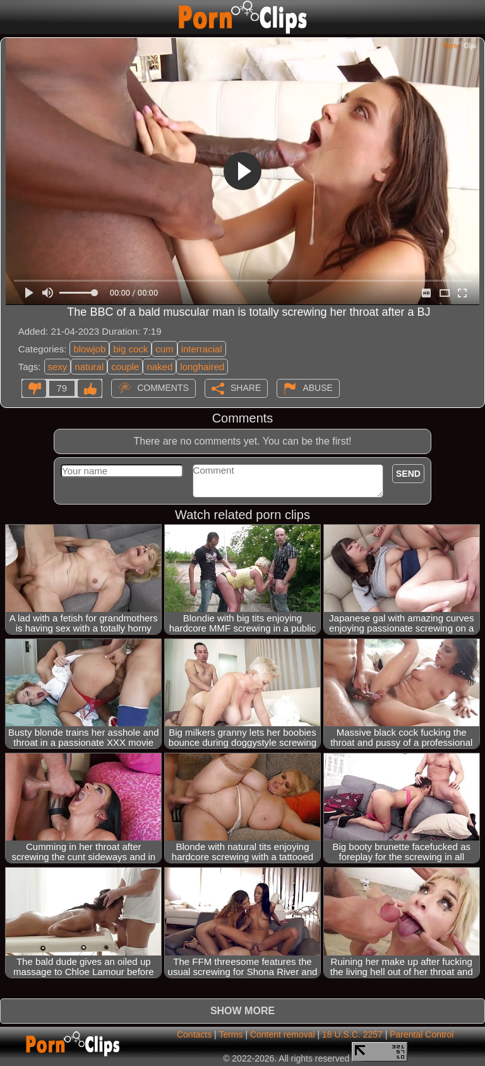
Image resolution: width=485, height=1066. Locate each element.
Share (246, 387)
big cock (130, 349)
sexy (58, 366)
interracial (201, 349)
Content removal (282, 1034)
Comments (163, 387)
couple (125, 366)
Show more (242, 1010)
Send (408, 474)
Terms (230, 1034)
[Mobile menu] (11, 17)
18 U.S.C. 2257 (352, 1034)
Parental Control (421, 1034)
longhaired (202, 366)
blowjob (89, 349)
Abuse (317, 387)
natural (89, 366)
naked (159, 366)
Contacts (194, 1034)
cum (164, 349)
